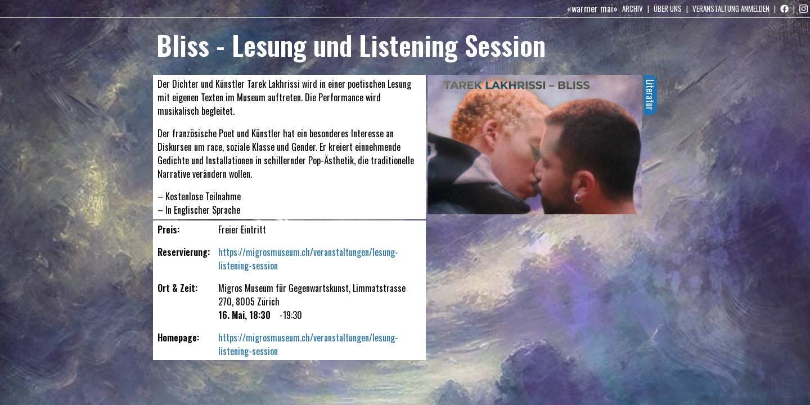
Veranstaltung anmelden (731, 8)
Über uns (668, 8)
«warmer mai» (592, 8)
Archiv (632, 8)
